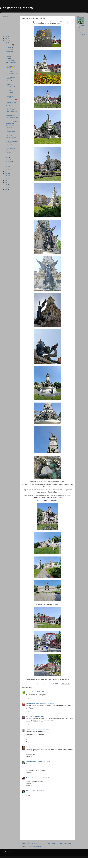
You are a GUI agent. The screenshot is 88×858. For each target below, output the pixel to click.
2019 (6, 173)
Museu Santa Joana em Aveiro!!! (11, 70)
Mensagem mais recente (31, 843)
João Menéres (30, 747)
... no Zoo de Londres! (11, 121)
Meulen (28, 790)
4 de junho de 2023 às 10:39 (46, 703)
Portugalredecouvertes (32, 703)
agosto (8, 54)
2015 (6, 182)
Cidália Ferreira (30, 761)
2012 (6, 189)
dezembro (9, 44)
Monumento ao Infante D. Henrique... (12, 142)
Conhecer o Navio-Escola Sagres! (11, 147)
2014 (6, 184)
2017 (6, 178)
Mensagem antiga (66, 843)
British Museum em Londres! (11, 63)
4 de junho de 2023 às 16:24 (42, 729)
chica (27, 691)
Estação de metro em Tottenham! (11, 112)
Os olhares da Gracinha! (17, 8)
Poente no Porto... (10, 123)
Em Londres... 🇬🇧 (10, 86)
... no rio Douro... (10, 60)
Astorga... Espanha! (11, 80)
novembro (9, 47)
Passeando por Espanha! (10, 126)
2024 (6, 40)
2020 (6, 171)
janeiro (8, 164)
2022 (6, 166)
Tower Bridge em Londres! (10, 132)
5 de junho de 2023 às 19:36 (38, 790)
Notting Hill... (9, 144)
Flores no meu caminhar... (9, 93)
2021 (6, 169)
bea (27, 716)
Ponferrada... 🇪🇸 (10, 115)
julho (7, 56)
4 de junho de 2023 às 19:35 (42, 747)
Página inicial (50, 843)
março (8, 159)
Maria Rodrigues (30, 777)
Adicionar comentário (29, 799)
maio (7, 155)
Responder (29, 698)
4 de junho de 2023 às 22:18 (42, 761)
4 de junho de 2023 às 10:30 (37, 691)
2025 (6, 38)
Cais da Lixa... (9, 135)
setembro (8, 51)
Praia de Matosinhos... (12, 105)
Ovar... (7, 129)
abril (7, 157)
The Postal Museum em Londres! (11, 108)
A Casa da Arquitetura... (10, 83)
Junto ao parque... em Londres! (11, 74)
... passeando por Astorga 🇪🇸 (10, 67)
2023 (6, 43)
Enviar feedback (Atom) (35, 846)
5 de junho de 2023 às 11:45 (43, 777)
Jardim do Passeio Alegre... (11, 78)
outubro (8, 49)
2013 (6, 187)
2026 (6, 36)
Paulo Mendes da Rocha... (10, 89)
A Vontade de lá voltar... (32, 767)
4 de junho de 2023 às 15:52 (36, 716)
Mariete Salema (30, 729)
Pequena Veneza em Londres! (11, 103)
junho (7, 58)
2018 (6, 175)
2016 (6, 180)
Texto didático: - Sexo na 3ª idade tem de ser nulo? (39, 738)
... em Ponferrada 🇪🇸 (11, 100)
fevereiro (8, 161)
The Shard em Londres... (9, 97)
